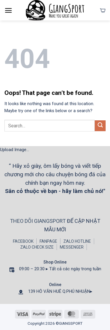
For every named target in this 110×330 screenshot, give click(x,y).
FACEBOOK (23, 241)
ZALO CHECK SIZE (37, 247)
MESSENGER (72, 247)
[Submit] (100, 125)
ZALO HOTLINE (77, 241)
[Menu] (8, 10)
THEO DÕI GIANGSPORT (38, 221)
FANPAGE (48, 241)
